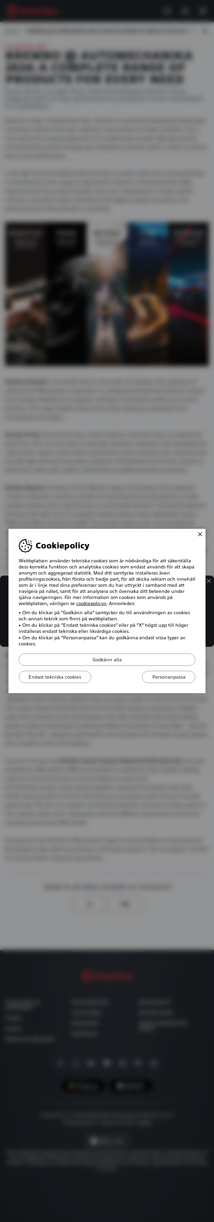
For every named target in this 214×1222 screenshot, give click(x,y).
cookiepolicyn (91, 603)
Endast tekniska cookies (55, 677)
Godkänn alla (107, 659)
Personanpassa (168, 677)
